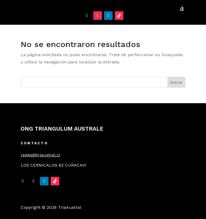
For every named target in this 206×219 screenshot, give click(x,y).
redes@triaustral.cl (40, 154)
